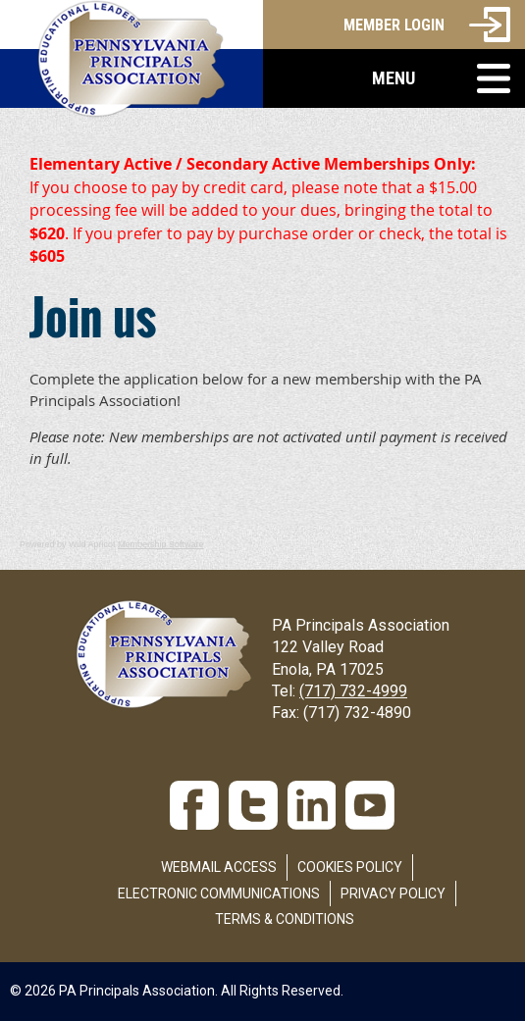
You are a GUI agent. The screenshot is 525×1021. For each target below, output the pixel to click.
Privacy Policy (393, 893)
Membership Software (161, 544)
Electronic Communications (219, 893)
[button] (394, 78)
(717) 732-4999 (353, 691)
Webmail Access (219, 867)
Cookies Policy (349, 867)
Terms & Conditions (284, 919)
